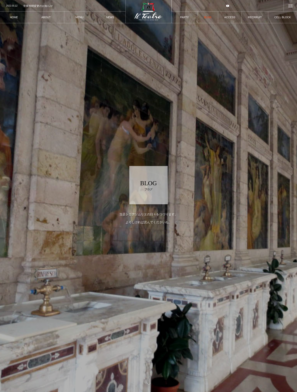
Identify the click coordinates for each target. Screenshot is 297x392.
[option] (62, 5)
